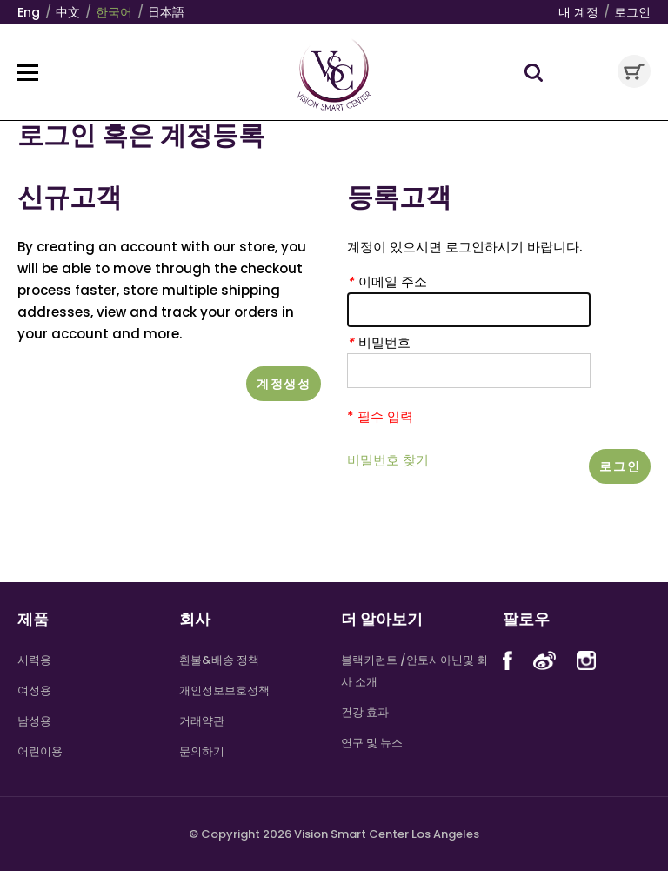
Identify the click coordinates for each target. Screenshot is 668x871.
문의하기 (201, 751)
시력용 (34, 660)
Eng (28, 12)
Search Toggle (533, 73)
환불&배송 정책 (219, 660)
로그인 (632, 12)
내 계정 (578, 12)
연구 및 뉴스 (372, 742)
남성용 (34, 721)
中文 (68, 12)
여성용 (34, 690)
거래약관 (201, 721)
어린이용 (40, 751)
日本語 (166, 12)
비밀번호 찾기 (388, 460)
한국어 (114, 12)
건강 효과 (365, 712)
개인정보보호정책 (224, 690)
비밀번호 (379, 342)
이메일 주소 (387, 281)
